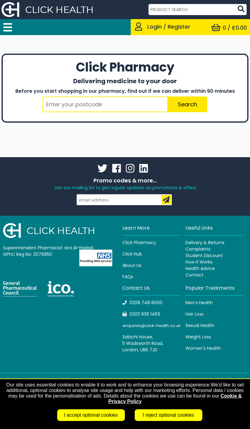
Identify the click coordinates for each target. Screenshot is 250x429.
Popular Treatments (210, 288)
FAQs (127, 277)
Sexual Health (199, 325)
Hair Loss (194, 314)
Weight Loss (198, 337)
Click (128, 254)
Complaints (197, 249)
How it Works (198, 262)
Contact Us (136, 288)
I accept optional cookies (91, 415)
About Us (131, 265)
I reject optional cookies (168, 415)
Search (187, 104)
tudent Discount (205, 255)
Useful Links (199, 227)
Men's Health (199, 303)
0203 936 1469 (141, 314)
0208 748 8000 (142, 303)
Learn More (136, 227)
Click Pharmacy (139, 242)
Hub (138, 254)
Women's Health (203, 348)
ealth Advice (201, 268)
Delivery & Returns (204, 242)
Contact (194, 275)
